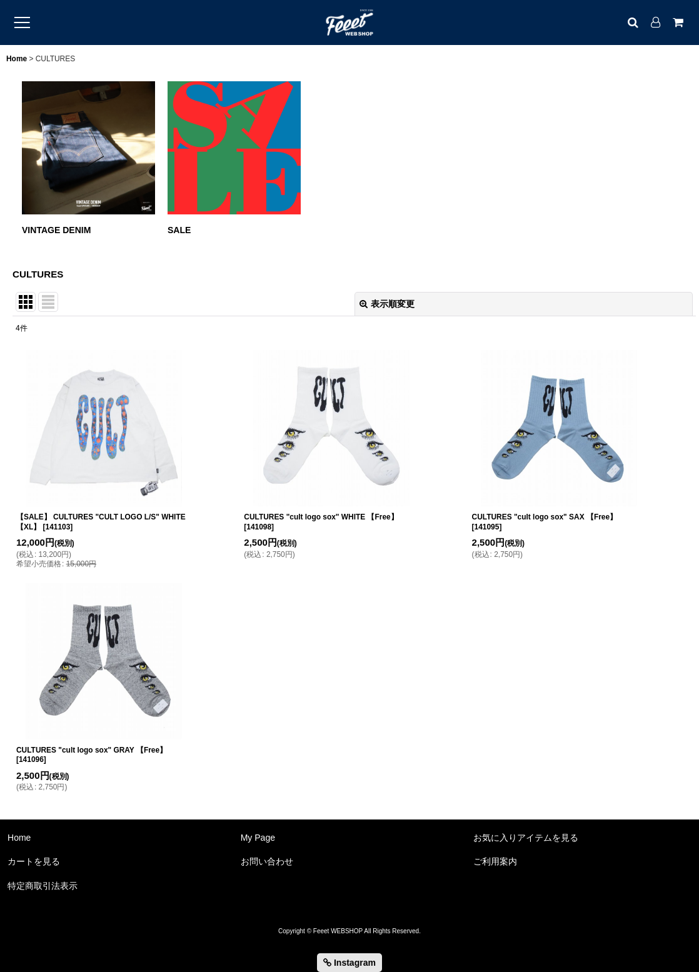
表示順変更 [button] (387, 304)
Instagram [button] (349, 963)
